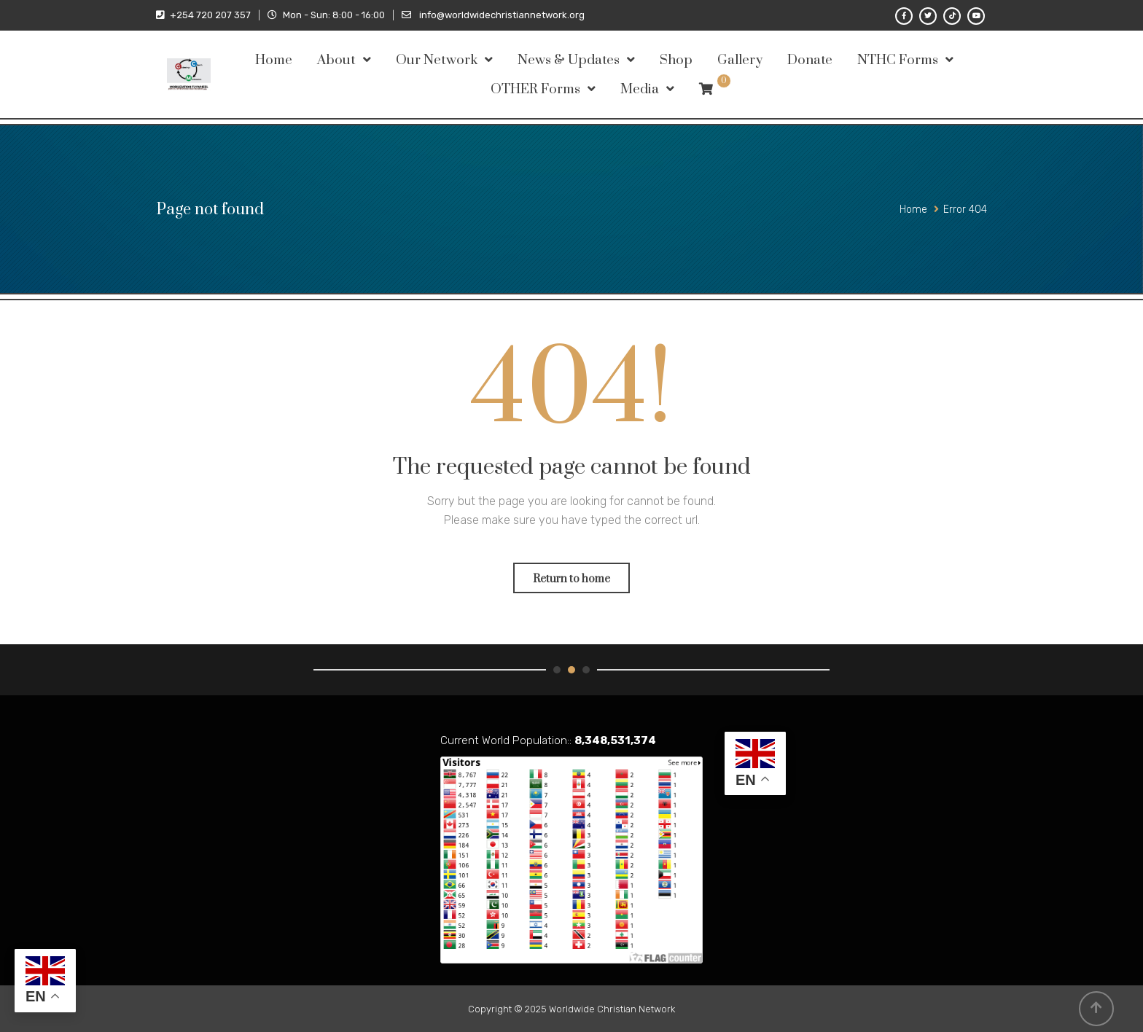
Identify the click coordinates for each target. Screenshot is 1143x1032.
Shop (676, 60)
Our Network (436, 60)
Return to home (571, 579)
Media (639, 89)
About (336, 60)
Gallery (739, 60)
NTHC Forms (897, 60)
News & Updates (569, 60)
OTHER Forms (535, 89)
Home (273, 60)
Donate (809, 60)
